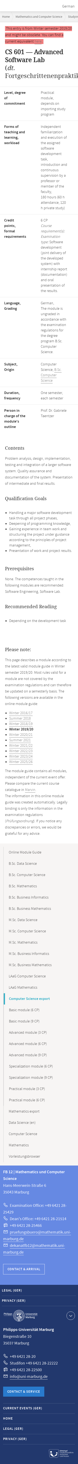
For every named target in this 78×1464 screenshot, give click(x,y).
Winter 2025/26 (21, 761)
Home (6, 17)
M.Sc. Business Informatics (29, 953)
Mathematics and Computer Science (39, 17)
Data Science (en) (22, 1122)
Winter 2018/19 (21, 723)
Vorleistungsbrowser (24, 1156)
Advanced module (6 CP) (28, 1043)
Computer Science (23, 1134)
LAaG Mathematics (23, 987)
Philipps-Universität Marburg (20, 1316)
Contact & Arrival (23, 1269)
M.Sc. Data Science (23, 920)
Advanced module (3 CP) (28, 1032)
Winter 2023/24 (21, 756)
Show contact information (70, 1315)
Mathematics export (24, 1111)
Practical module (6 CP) (27, 1100)
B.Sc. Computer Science (51, 375)
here (38, 41)
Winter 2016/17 (21, 713)
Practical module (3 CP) (27, 1088)
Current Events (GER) (22, 1408)
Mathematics (19, 1145)
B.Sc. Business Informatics (28, 897)
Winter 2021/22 (21, 745)
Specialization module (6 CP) (31, 1066)
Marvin (30, 789)
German (68, 6)
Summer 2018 (20, 718)
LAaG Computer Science (27, 976)
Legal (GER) (12, 1290)
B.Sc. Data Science (23, 863)
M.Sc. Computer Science (27, 931)
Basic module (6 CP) (24, 1010)
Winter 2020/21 (21, 734)
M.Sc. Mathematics (23, 942)
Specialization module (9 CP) (31, 1077)
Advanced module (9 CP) (28, 1055)
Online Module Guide (25, 852)
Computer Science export (29, 998)
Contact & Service (23, 1392)
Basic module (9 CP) (24, 1021)
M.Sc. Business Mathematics (30, 965)
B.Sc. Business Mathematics (30, 908)
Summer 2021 (20, 740)
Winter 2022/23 (21, 751)
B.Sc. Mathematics (23, 886)
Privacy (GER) (14, 1301)
